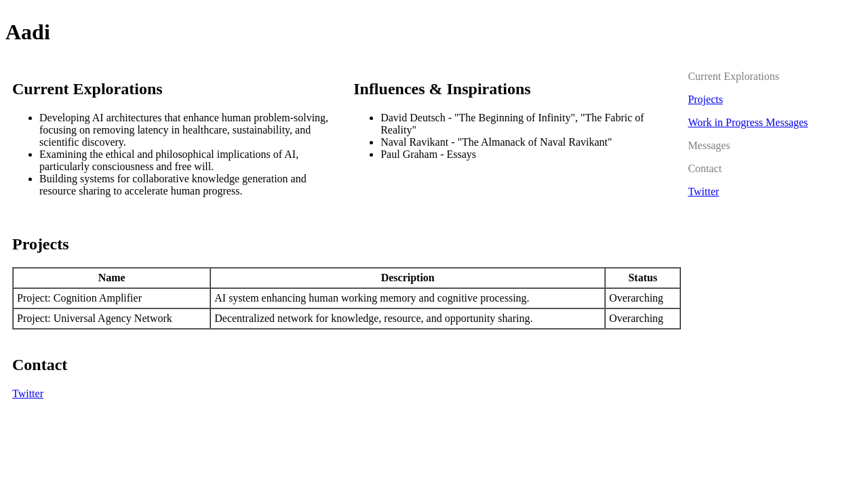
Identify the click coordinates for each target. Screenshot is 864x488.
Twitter (27, 393)
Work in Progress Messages (748, 122)
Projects (705, 99)
